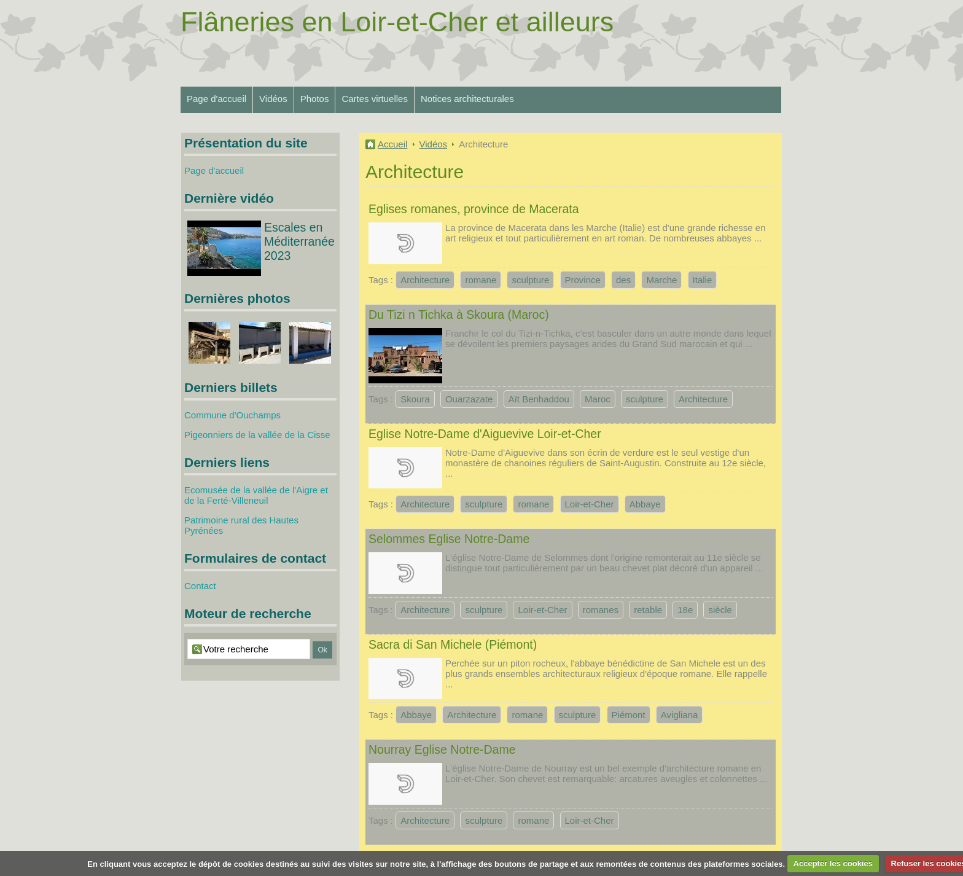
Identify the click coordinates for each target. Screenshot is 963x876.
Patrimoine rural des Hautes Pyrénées (241, 525)
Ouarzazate (469, 399)
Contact (200, 586)
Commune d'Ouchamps (232, 415)
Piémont (628, 715)
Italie (702, 280)
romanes (600, 609)
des (623, 280)
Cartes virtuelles (374, 98)
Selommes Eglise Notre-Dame (448, 539)
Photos (314, 98)
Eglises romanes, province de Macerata (473, 209)
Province (583, 280)
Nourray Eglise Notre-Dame (442, 749)
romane (480, 280)
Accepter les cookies (833, 863)
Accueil (392, 144)
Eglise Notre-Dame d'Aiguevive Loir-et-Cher (484, 433)
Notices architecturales (467, 98)
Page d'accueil (216, 98)
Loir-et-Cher (589, 504)
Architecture (425, 280)
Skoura (415, 399)
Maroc (597, 399)
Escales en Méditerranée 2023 (299, 241)
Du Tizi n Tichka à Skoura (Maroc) (458, 314)
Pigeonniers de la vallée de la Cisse (257, 434)
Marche (661, 280)
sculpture (530, 280)
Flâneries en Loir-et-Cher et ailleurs (397, 21)
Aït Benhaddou (539, 399)
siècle (719, 609)
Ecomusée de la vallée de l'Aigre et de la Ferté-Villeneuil (256, 495)
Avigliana (679, 715)
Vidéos (273, 98)
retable (648, 609)
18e (685, 609)
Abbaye (645, 504)
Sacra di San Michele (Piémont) (452, 644)
